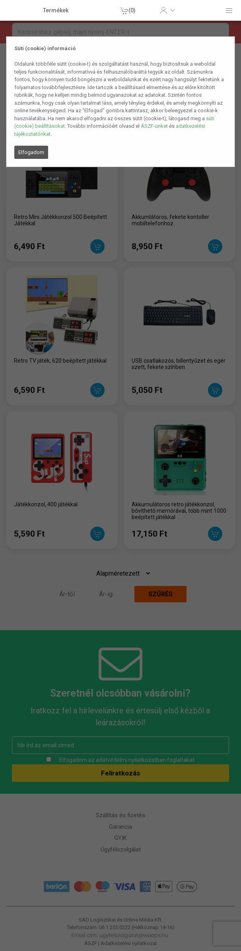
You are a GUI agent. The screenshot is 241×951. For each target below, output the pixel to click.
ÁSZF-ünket (154, 126)
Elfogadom (31, 152)
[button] (167, 10)
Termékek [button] (55, 10)
